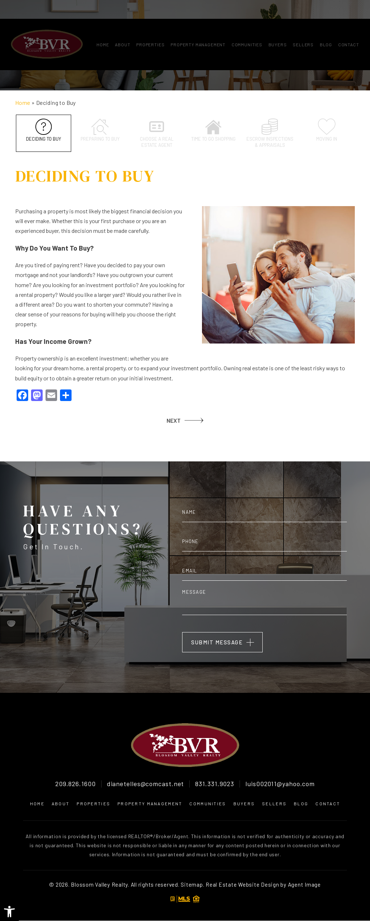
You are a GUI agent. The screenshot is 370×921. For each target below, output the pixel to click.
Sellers (303, 25)
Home (102, 25)
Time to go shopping (213, 130)
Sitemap (192, 884)
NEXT (174, 420)
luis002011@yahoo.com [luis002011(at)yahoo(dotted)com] (280, 784)
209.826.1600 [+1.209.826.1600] (75, 784)
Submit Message (216, 642)
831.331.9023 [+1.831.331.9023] (214, 784)
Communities (247, 25)
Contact (348, 25)
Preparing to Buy (100, 130)
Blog (326, 25)
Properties (150, 25)
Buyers (277, 25)
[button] (9, 911)
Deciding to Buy (43, 130)
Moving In (326, 130)
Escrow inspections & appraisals (269, 133)
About (122, 25)
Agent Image (304, 884)
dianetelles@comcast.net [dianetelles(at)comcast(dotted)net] (145, 784)
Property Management (198, 25)
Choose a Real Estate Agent (156, 133)
